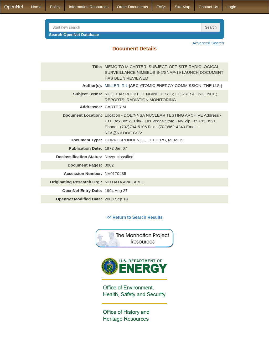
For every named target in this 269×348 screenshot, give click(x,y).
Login (231, 6)
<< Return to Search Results (134, 217)
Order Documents (132, 6)
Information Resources (88, 6)
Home (36, 6)
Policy (55, 6)
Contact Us (208, 6)
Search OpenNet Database (74, 34)
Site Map (182, 6)
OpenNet (13, 6)
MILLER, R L (117, 85)
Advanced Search (208, 43)
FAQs (161, 6)
